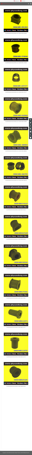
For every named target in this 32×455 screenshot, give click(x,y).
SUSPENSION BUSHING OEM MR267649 (16, 239)
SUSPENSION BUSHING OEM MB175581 (16, 298)
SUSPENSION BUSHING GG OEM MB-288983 (16, 151)
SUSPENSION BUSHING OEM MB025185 (16, 386)
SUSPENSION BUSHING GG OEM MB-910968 (16, 121)
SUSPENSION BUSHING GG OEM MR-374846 (16, 62)
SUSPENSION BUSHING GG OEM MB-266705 (16, 180)
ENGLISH (16, 1)
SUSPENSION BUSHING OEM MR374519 (16, 209)
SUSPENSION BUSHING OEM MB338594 (16, 268)
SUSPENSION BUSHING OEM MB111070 (16, 356)
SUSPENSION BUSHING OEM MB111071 (16, 327)
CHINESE (22, 1)
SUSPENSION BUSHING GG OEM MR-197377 (16, 92)
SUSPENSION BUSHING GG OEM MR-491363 (16, 33)
